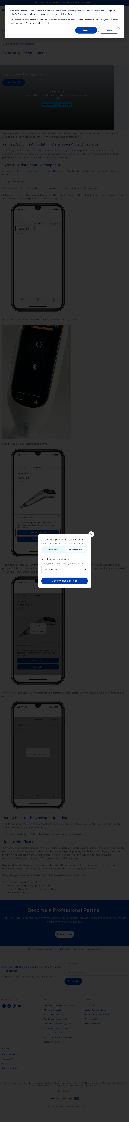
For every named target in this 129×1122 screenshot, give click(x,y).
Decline (109, 30)
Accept (86, 30)
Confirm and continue (64, 581)
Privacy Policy (67, 14)
